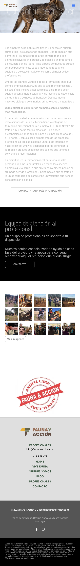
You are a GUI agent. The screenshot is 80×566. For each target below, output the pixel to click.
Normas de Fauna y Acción (55, 517)
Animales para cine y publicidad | (27, 551)
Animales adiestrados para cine (53, 556)
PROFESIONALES (40, 481)
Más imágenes (15, 339)
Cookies (37, 517)
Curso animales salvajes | (49, 543)
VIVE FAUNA (40, 466)
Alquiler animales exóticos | (32, 554)
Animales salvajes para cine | (55, 551)
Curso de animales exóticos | (55, 547)
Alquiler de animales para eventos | (46, 549)
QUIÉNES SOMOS (40, 471)
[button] (73, 5)
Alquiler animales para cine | (27, 556)
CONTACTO (40, 486)
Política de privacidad (22, 517)
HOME (40, 461)
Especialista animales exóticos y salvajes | (23, 547)
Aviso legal (40, 521)
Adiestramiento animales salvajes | (40, 552)
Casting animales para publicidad (19, 558)
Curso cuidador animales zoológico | (21, 543)
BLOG (40, 476)
